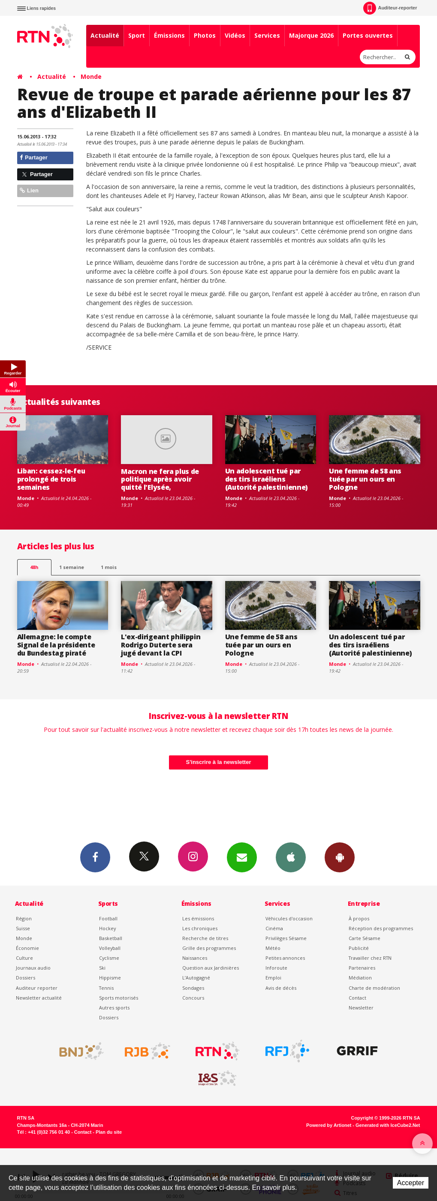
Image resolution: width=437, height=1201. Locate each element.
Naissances (194, 958)
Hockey (107, 928)
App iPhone (291, 857)
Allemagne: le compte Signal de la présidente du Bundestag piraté (56, 645)
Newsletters (242, 857)
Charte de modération (374, 988)
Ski (102, 967)
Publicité (359, 948)
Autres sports (114, 1007)
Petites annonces (285, 958)
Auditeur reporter (36, 988)
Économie (27, 948)
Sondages (193, 988)
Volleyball (110, 948)
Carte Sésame (364, 938)
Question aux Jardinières (210, 967)
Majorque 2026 (311, 35)
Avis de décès (280, 988)
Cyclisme (109, 958)
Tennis (106, 988)
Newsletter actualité (39, 997)
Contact (357, 997)
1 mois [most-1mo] (109, 567)
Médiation (360, 977)
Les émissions (198, 918)
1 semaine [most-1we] (71, 567)
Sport (136, 35)
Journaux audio (33, 967)
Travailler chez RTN (370, 958)
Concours (193, 997)
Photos (205, 35)
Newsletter (361, 1007)
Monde (91, 76)
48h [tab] (34, 567)
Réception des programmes (381, 928)
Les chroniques (199, 928)
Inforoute (276, 967)
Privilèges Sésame (286, 938)
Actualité (104, 35)
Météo (272, 948)
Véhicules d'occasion (289, 918)
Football (108, 918)
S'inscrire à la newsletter (218, 762)
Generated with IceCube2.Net (388, 1125)
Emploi (273, 977)
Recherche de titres (205, 938)
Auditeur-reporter (390, 8)
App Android (340, 857)
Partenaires (362, 967)
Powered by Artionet (328, 1125)
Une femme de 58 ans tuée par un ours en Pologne (365, 479)
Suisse (23, 928)
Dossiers (25, 977)
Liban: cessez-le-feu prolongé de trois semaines (51, 479)
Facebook (95, 857)
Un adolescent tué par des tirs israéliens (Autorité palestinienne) (266, 479)
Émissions (169, 35)
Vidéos (235, 35)
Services (267, 35)
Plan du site (109, 1132)
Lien (29, 190)
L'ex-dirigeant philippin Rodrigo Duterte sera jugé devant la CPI (160, 645)
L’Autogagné (196, 977)
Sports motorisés (118, 997)
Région (24, 918)
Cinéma (274, 928)
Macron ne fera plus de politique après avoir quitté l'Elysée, (160, 479)
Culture (24, 958)
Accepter (410, 1182)
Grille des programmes (209, 948)
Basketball (110, 938)
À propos (359, 918)
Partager (34, 157)
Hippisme (110, 977)
